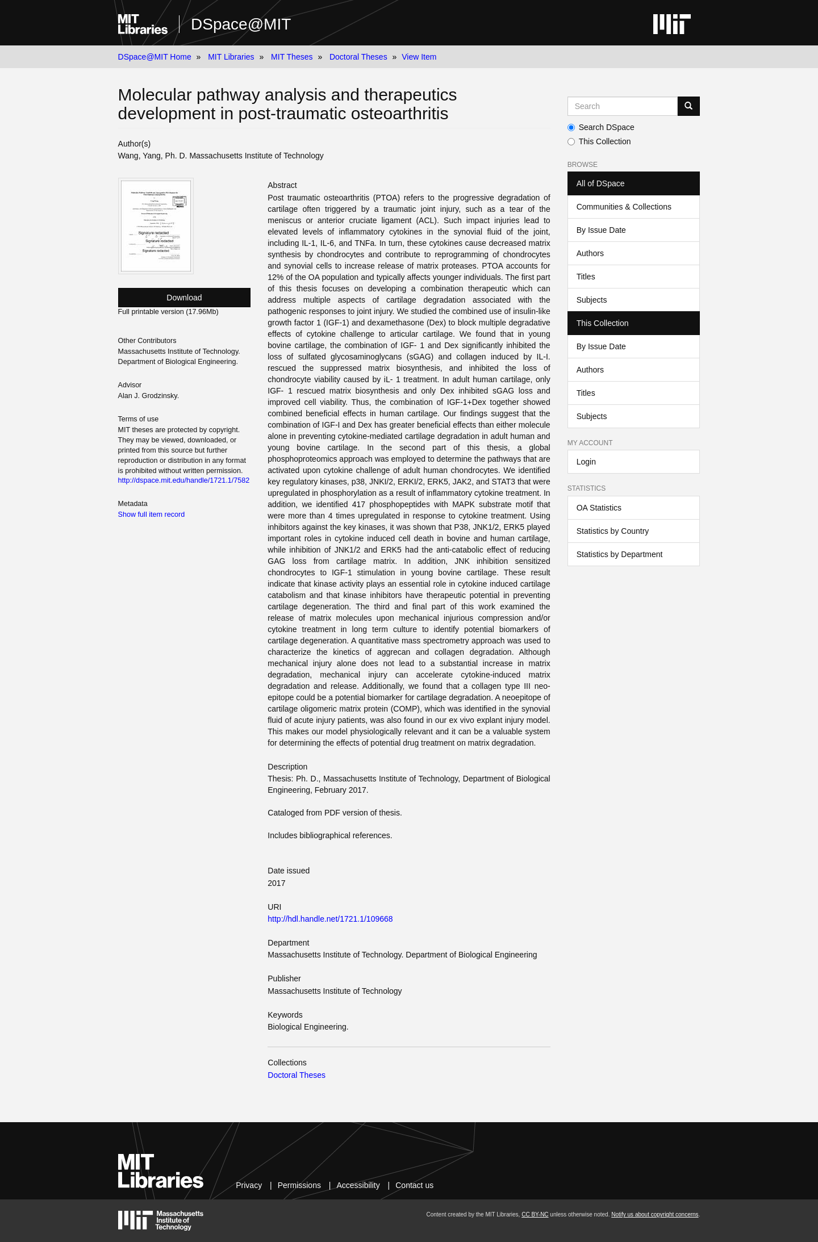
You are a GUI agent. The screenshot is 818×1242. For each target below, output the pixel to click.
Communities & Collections (624, 206)
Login (586, 461)
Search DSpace (601, 127)
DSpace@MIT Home (154, 56)
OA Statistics (599, 507)
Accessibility (357, 1185)
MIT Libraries (231, 56)
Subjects (592, 299)
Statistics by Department (620, 554)
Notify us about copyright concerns (654, 1214)
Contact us (414, 1185)
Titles (586, 276)
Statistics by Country (613, 531)
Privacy (249, 1185)
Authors (590, 253)
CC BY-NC (534, 1214)
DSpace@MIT (241, 24)
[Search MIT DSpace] (622, 106)
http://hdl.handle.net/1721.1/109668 (330, 918)
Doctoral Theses (358, 56)
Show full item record (151, 514)
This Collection (599, 141)
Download (184, 297)
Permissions (299, 1185)
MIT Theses (291, 56)
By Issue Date (601, 230)
